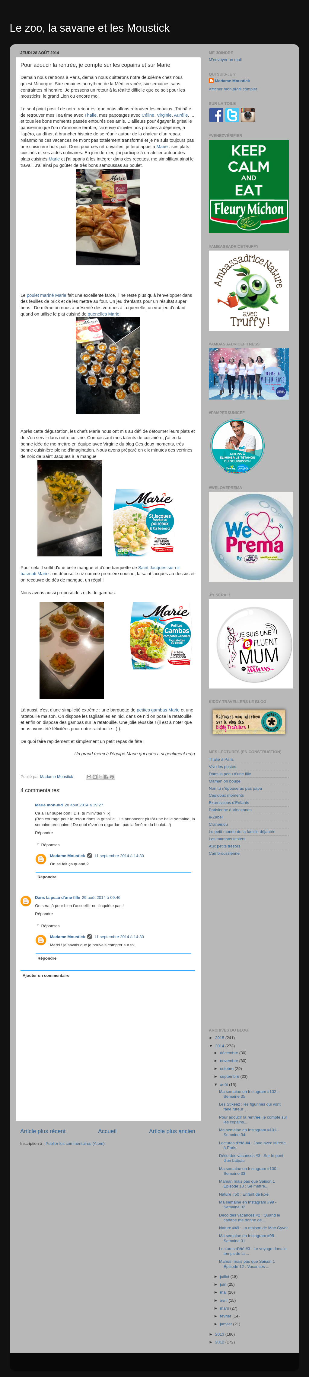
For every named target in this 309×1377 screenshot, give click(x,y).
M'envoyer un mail (225, 59)
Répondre (44, 833)
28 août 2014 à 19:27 (84, 805)
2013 (220, 1334)
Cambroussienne (224, 853)
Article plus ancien (172, 1131)
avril (224, 1300)
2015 (220, 1037)
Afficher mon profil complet (233, 89)
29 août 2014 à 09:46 (101, 897)
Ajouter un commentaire (46, 975)
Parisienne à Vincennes (230, 810)
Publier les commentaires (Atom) (75, 1143)
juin (224, 1284)
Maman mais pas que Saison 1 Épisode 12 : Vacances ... (247, 1263)
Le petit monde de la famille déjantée (242, 831)
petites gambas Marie (158, 710)
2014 (220, 1046)
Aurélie (181, 115)
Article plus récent (42, 1131)
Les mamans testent (227, 839)
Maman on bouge (225, 781)
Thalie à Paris (221, 759)
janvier (226, 1324)
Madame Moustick (67, 856)
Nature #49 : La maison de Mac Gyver (253, 1228)
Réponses (50, 845)
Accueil (107, 1131)
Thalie (90, 115)
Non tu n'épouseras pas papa (235, 788)
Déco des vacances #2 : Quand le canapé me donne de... (249, 1217)
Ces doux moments (226, 795)
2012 (220, 1342)
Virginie (164, 115)
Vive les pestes (222, 766)
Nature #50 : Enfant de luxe (244, 1194)
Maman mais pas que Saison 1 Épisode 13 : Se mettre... (247, 1183)
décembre (229, 1053)
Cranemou (218, 824)
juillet (225, 1276)
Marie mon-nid (49, 805)
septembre (230, 1076)
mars (225, 1308)
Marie (162, 146)
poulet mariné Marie (46, 295)
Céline (148, 115)
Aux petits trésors (224, 846)
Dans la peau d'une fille (57, 897)
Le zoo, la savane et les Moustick (90, 28)
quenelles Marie (103, 314)
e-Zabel (216, 817)
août (224, 1084)
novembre (229, 1060)
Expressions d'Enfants (229, 802)
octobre (227, 1068)
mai (224, 1292)
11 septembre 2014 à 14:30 (119, 856)
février (226, 1316)
